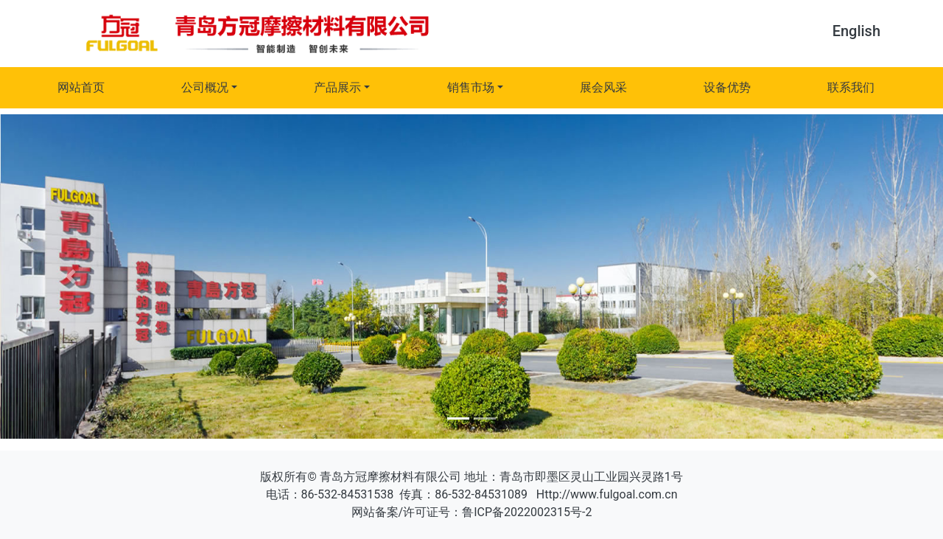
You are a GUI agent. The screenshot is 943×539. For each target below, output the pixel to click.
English (856, 31)
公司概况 (204, 87)
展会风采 (603, 87)
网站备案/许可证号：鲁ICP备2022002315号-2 (471, 512)
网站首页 (81, 87)
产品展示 (337, 87)
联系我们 (850, 87)
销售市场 (470, 87)
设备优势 (727, 87)
